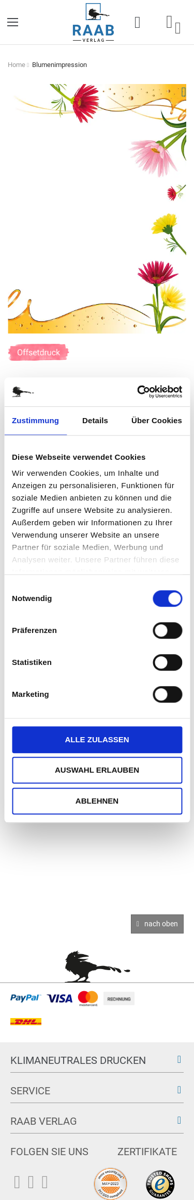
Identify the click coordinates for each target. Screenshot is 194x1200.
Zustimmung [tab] (35, 420)
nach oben (161, 924)
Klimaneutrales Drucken (78, 1060)
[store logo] (93, 22)
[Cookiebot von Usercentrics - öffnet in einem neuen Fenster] (138, 391)
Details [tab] (95, 420)
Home (16, 65)
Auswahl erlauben (97, 769)
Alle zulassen (97, 739)
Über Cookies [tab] (156, 420)
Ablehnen (97, 800)
